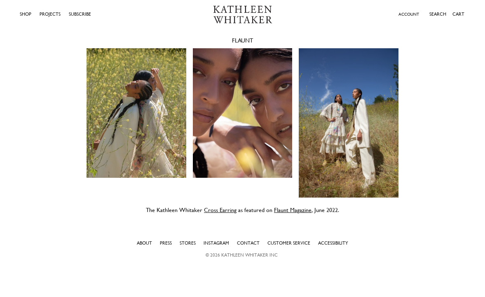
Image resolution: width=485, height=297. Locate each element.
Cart (458, 14)
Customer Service (288, 242)
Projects (50, 14)
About (144, 242)
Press (166, 242)
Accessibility (333, 242)
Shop (25, 14)
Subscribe (80, 14)
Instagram (216, 242)
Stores (188, 242)
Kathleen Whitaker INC (249, 254)
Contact (248, 242)
